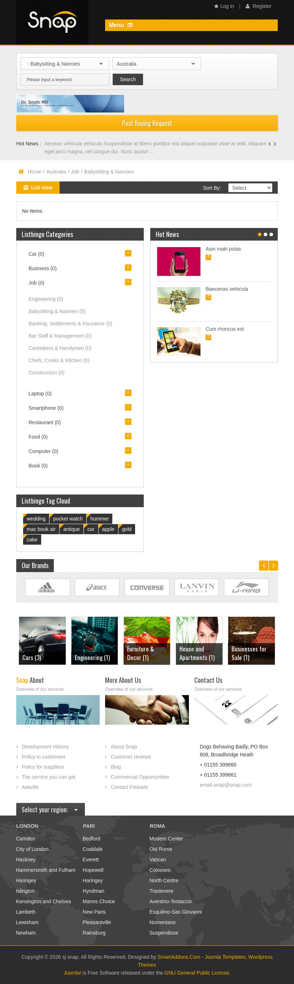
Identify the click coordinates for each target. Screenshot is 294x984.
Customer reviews (131, 757)
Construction (47, 372)
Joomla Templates (225, 957)
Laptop (40, 393)
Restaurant (45, 422)
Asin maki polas (223, 249)
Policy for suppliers (43, 767)
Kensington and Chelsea (43, 901)
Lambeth (25, 912)
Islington (25, 891)
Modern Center (166, 839)
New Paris (94, 912)
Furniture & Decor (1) (140, 653)
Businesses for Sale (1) (249, 653)
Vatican (158, 859)
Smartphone (46, 408)
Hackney (25, 859)
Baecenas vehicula (227, 289)
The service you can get (48, 777)
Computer (43, 451)
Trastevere (161, 891)
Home (34, 172)
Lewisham (27, 922)
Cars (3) (31, 657)
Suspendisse (164, 933)
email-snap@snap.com (225, 785)
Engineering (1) (92, 657)
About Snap (124, 747)
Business (43, 268)
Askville (30, 787)
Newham (26, 933)
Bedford (91, 839)
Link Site (47, 587)
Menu (120, 25)
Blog (116, 767)
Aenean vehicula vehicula (73, 143)
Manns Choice (99, 901)
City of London (32, 849)
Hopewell (93, 870)
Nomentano (163, 922)
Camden (25, 839)
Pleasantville (97, 922)
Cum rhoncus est (225, 329)
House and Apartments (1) (197, 653)
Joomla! (72, 973)
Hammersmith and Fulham (45, 870)
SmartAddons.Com (178, 957)
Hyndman (93, 891)
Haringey (26, 880)
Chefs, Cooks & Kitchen (59, 360)
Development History (45, 747)
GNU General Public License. (197, 973)
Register (259, 6)
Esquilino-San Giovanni (176, 912)
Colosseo (160, 870)
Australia (56, 172)
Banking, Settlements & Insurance (70, 323)
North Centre (164, 880)
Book (38, 466)
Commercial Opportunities (140, 777)
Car (36, 254)
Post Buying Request (147, 123)
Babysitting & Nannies (57, 311)
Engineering (46, 299)
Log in (224, 6)
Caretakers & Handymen (60, 348)
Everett (91, 859)
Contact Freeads (129, 787)
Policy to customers (43, 757)
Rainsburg (94, 933)
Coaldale (93, 849)
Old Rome (161, 849)
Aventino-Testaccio (171, 901)
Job (75, 172)
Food (38, 437)
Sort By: (212, 188)
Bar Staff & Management (60, 336)
